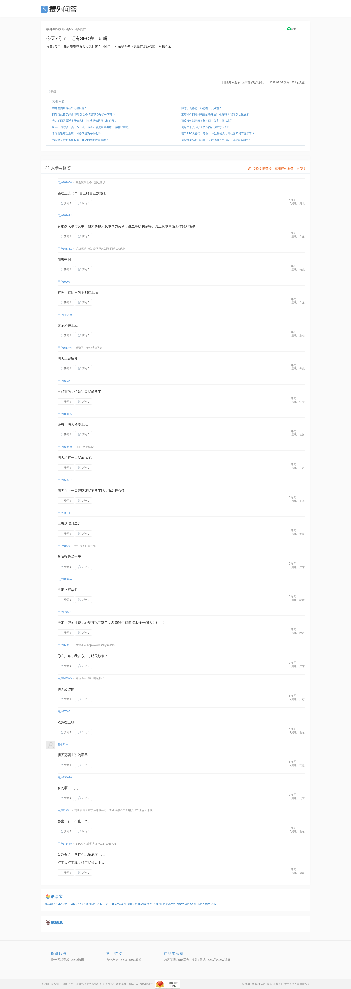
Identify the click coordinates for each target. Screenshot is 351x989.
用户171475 (65, 843)
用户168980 (65, 446)
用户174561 (65, 612)
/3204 (137, 904)
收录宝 (57, 897)
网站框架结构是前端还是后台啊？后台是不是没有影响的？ (216, 140)
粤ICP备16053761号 (140, 983)
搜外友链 (112, 959)
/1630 (101, 904)
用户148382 (65, 248)
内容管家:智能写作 (177, 959)
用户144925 (65, 678)
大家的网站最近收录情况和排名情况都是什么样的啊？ (84, 120)
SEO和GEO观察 (219, 959)
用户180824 (65, 579)
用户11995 (64, 810)
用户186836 (65, 414)
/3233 (66, 904)
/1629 (93, 904)
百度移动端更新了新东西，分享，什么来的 (206, 120)
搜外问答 (64, 29)
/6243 (49, 904)
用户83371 (64, 513)
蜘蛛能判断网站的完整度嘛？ (69, 108)
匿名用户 (63, 744)
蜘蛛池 (57, 923)
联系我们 (56, 983)
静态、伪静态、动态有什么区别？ (201, 108)
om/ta (145, 904)
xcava (119, 904)
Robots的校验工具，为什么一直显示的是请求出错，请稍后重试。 (91, 127)
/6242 (58, 904)
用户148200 (65, 314)
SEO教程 (135, 959)
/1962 (198, 904)
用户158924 (65, 645)
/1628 (110, 904)
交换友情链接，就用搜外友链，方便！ (276, 168)
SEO (60, 9)
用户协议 (68, 983)
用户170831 (65, 711)
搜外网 (51, 29)
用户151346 (65, 347)
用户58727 (64, 546)
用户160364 (65, 380)
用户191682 (65, 215)
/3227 (75, 904)
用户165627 (65, 480)
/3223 (84, 904)
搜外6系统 (198, 959)
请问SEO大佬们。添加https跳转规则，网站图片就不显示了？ (218, 133)
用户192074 (65, 281)
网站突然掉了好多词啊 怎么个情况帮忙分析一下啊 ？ (84, 114)
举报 (51, 91)
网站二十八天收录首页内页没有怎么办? (205, 127)
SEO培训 (77, 959)
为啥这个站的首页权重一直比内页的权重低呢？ (80, 140)
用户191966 (65, 182)
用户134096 (65, 777)
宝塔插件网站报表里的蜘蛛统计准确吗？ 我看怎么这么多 (215, 114)
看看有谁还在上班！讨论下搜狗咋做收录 (76, 133)
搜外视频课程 (60, 959)
